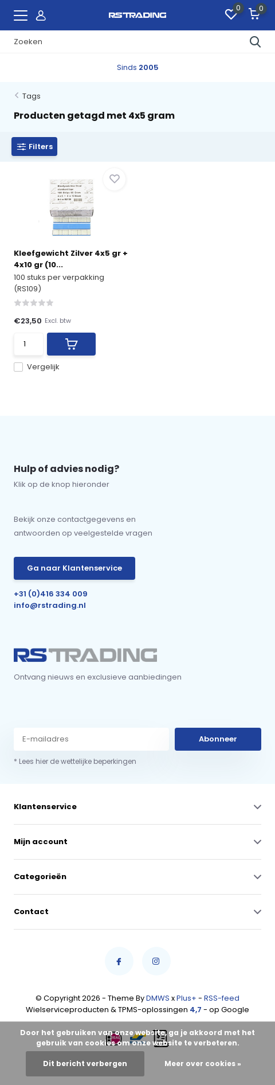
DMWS (158, 998)
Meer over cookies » (202, 1063)
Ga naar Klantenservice (74, 568)
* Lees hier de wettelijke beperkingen (75, 761)
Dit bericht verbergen (85, 1063)
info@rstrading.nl (50, 605)
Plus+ (186, 998)
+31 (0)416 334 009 (51, 593)
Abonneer (218, 738)
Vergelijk (37, 366)
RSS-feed (221, 998)
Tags (31, 96)
